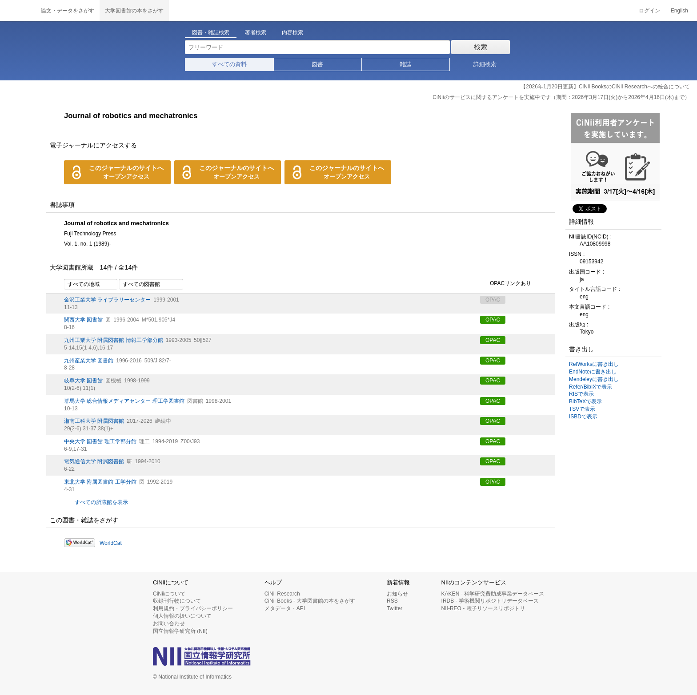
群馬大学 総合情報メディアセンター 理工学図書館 (124, 401)
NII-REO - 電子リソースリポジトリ (483, 608)
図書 (317, 64)
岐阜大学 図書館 (83, 380)
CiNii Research (282, 594)
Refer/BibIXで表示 (590, 387)
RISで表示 (581, 394)
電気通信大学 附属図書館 (94, 461)
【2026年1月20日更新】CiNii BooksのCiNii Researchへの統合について (605, 86)
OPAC (492, 320)
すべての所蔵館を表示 (101, 502)
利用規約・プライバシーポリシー (193, 608)
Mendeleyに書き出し (594, 379)
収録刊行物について (177, 601)
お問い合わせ (169, 623)
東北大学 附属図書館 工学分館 (100, 482)
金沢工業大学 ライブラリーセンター (107, 300)
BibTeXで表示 (585, 401)
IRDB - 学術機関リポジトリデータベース (490, 601)
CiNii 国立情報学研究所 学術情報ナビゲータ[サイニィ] (18, 10)
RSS (392, 601)
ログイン (649, 11)
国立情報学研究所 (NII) (180, 631)
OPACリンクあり (505, 284)
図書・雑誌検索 (210, 32)
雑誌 (405, 64)
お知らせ (397, 594)
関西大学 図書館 (83, 320)
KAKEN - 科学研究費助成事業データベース (492, 594)
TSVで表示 (582, 409)
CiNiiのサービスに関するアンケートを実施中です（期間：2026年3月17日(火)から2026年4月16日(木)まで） (561, 97)
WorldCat (111, 543)
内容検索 (292, 32)
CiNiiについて (169, 594)
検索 (480, 47)
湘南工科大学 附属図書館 (94, 421)
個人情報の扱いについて (182, 616)
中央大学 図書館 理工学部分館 (100, 441)
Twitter (394, 608)
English (679, 11)
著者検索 (255, 32)
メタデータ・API (284, 608)
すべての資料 (229, 64)
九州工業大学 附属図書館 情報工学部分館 (113, 340)
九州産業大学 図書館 (88, 360)
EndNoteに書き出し (593, 372)
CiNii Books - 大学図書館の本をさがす (310, 601)
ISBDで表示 (583, 416)
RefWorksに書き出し (594, 364)
